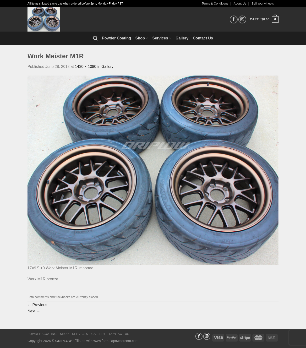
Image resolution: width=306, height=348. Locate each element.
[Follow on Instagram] (242, 19)
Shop (141, 38)
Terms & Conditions (215, 3)
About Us (240, 3)
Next (33, 311)
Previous (37, 305)
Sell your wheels (262, 3)
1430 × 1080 (85, 67)
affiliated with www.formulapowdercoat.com (105, 341)
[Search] (95, 38)
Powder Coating (116, 38)
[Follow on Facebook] (234, 19)
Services (161, 38)
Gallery (181, 38)
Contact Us (203, 38)
